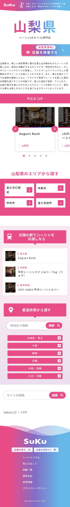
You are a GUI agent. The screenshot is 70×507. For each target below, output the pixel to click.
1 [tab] (24, 156)
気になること (30, 463)
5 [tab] (46, 156)
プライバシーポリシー (35, 488)
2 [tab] (29, 156)
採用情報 (28, 481)
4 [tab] (41, 156)
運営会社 (28, 475)
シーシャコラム (31, 457)
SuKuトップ (10, 412)
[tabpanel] (35, 129)
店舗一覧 (28, 469)
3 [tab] (35, 156)
